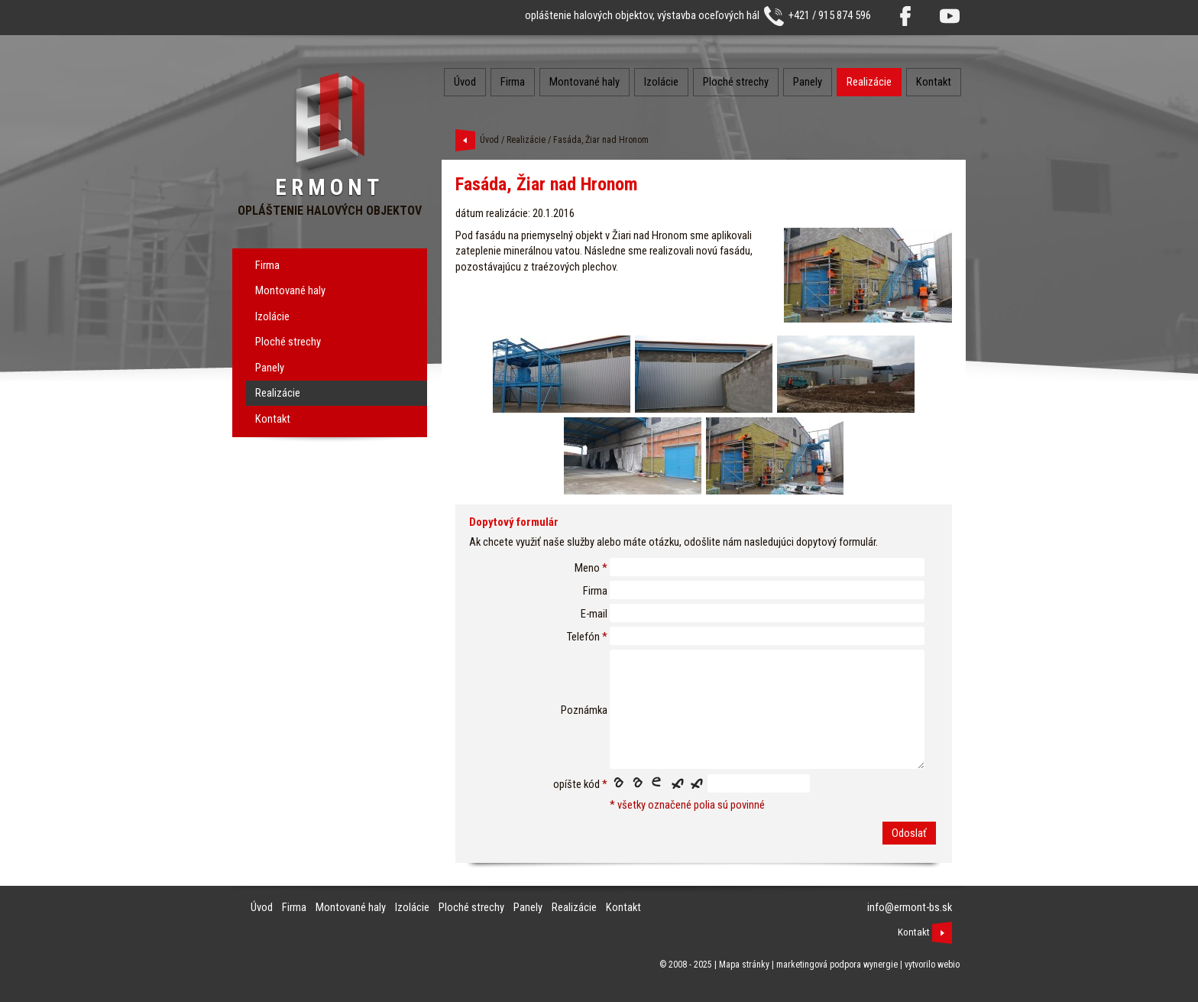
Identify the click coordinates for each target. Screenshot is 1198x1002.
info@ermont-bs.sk (909, 907)
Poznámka (584, 710)
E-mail (594, 614)
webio (948, 964)
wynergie (880, 964)
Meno (587, 568)
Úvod (465, 82)
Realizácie (277, 393)
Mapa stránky (744, 964)
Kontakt (272, 419)
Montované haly (290, 290)
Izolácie (272, 316)
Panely (269, 368)
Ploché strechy (288, 342)
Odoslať (909, 833)
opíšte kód (576, 784)
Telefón (583, 637)
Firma (267, 265)
